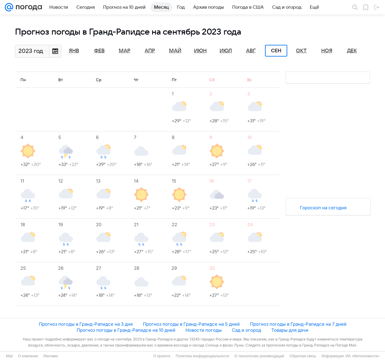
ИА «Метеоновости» (363, 356)
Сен (276, 51)
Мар (124, 51)
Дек (352, 51)
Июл (226, 51)
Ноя (326, 51)
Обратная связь (303, 356)
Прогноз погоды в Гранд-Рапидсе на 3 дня (86, 324)
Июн (200, 51)
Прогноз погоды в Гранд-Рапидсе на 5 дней (191, 324)
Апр (150, 51)
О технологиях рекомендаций (259, 356)
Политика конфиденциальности (202, 356)
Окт (301, 51)
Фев (99, 51)
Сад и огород (246, 330)
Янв (74, 51)
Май (175, 51)
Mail (9, 356)
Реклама (50, 356)
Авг (251, 51)
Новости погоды (204, 330)
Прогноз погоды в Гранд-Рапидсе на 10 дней (126, 330)
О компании (28, 356)
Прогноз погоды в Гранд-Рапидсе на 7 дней (298, 324)
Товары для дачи (289, 330)
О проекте (162, 356)
